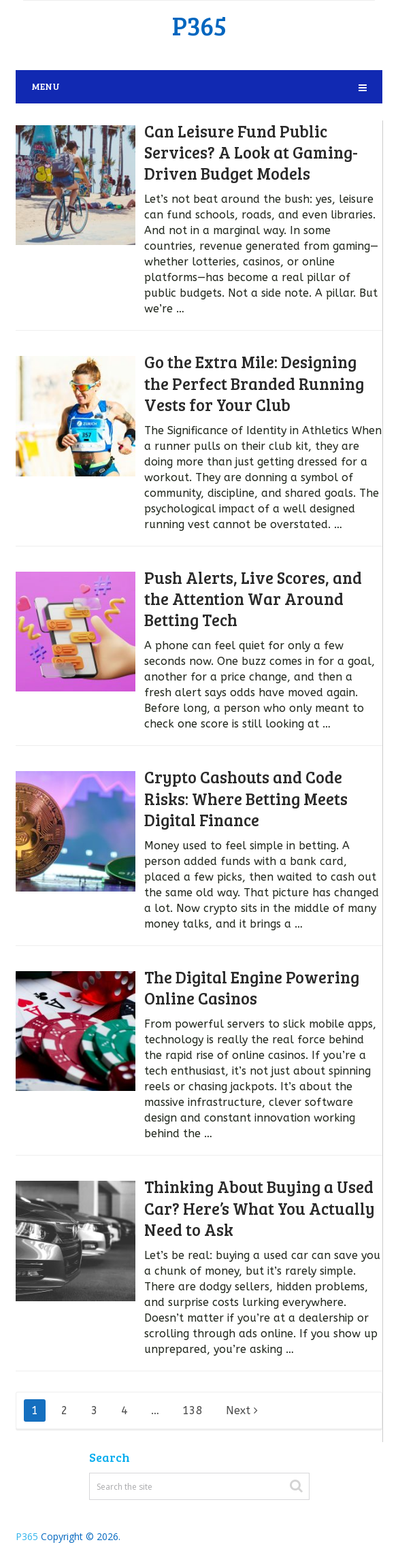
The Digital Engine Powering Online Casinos (251, 987)
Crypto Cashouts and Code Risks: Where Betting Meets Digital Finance (246, 798)
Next (242, 1410)
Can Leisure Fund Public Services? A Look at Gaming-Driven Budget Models (251, 152)
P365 (199, 25)
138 (192, 1410)
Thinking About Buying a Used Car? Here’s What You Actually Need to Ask (259, 1207)
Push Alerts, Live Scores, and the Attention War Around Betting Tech (253, 598)
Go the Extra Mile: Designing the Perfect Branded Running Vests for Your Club (254, 382)
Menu (45, 86)
